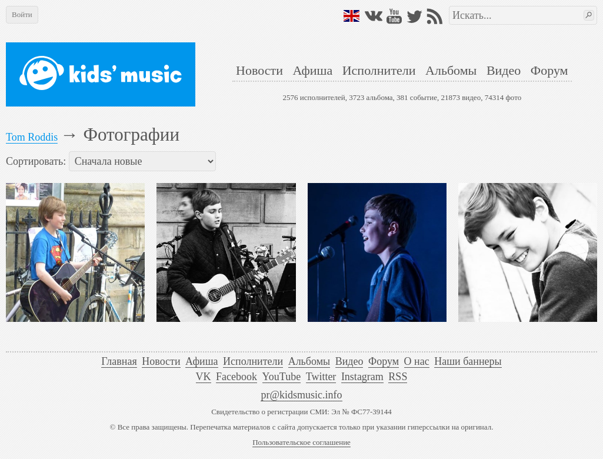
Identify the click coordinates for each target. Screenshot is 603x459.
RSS (397, 376)
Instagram (362, 376)
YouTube (281, 376)
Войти (22, 14)
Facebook (236, 376)
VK (203, 376)
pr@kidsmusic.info (301, 395)
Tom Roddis (32, 137)
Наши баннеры (467, 361)
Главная (118, 361)
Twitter (321, 376)
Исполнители (379, 70)
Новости (259, 70)
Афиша (312, 70)
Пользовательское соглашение (301, 442)
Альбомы (451, 70)
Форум (549, 70)
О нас (416, 361)
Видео (504, 70)
